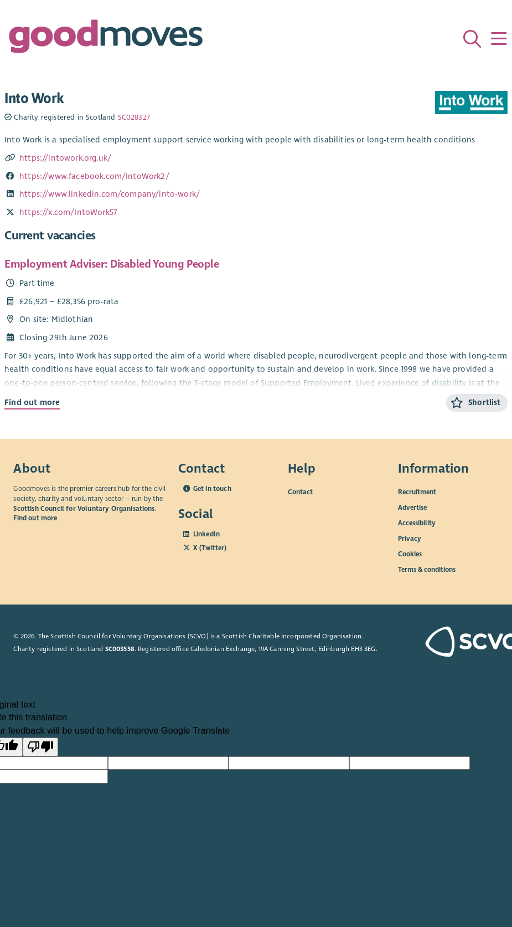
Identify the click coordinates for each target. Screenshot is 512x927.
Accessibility (417, 523)
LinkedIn (206, 534)
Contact (300, 492)
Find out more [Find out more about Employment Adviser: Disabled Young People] (32, 402)
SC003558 (120, 649)
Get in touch (212, 489)
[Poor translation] (40, 746)
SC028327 (134, 117)
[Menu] (498, 38)
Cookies (410, 554)
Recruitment (417, 492)
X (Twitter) (210, 548)
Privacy (409, 538)
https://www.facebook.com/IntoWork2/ (94, 176)
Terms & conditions (427, 569)
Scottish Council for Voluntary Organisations (83, 509)
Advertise (412, 507)
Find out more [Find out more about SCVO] (35, 518)
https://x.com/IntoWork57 (68, 212)
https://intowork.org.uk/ (65, 158)
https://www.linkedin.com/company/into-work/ (109, 194)
